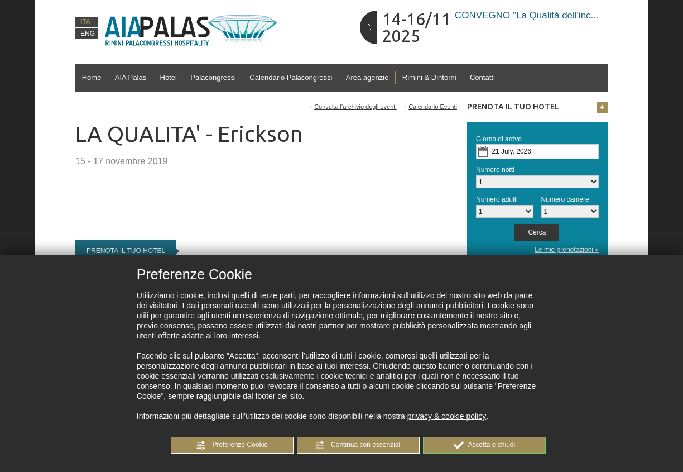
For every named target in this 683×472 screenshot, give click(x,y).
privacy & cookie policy (447, 416)
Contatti (482, 77)
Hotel (168, 77)
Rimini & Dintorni (429, 77)
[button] (232, 445)
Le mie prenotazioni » (567, 250)
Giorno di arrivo (499, 139)
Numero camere (565, 199)
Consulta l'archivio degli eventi (355, 106)
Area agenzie (367, 77)
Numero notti (495, 170)
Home (92, 77)
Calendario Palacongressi (290, 77)
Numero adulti (497, 199)
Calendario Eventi (432, 106)
